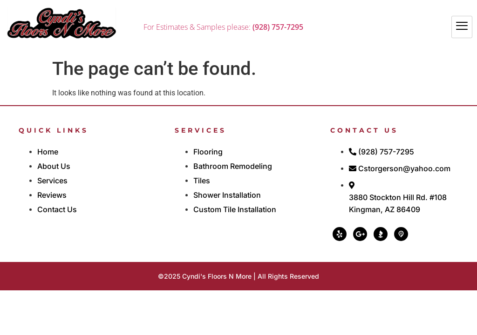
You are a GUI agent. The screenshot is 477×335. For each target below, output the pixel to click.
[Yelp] (340, 234)
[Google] (360, 234)
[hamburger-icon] (461, 27)
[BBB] (381, 234)
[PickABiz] (401, 234)
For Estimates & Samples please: (223, 27)
